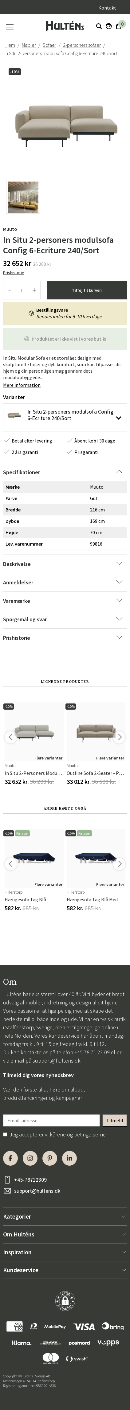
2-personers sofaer (82, 45)
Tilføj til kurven (87, 290)
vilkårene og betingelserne (75, 1134)
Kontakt (107, 8)
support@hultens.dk (57, 1060)
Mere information (22, 385)
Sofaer (49, 45)
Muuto (10, 229)
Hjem (10, 45)
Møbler (29, 45)
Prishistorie (13, 272)
